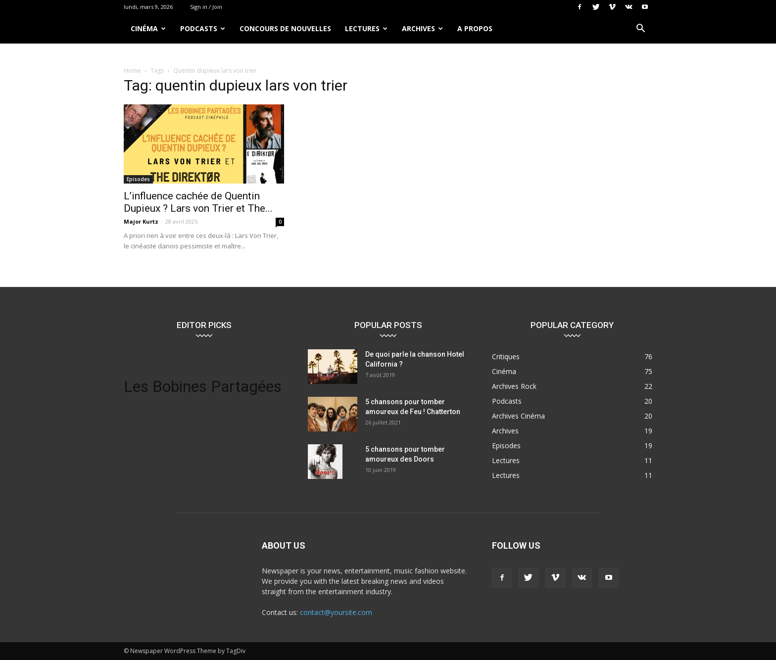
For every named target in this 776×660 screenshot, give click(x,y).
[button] (640, 29)
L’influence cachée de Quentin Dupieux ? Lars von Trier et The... (198, 202)
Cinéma (148, 28)
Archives (422, 28)
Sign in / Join (206, 6)
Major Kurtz (141, 221)
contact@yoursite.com (336, 612)
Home (132, 70)
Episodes (138, 179)
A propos (474, 28)
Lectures (366, 28)
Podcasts (202, 28)
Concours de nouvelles (285, 28)
